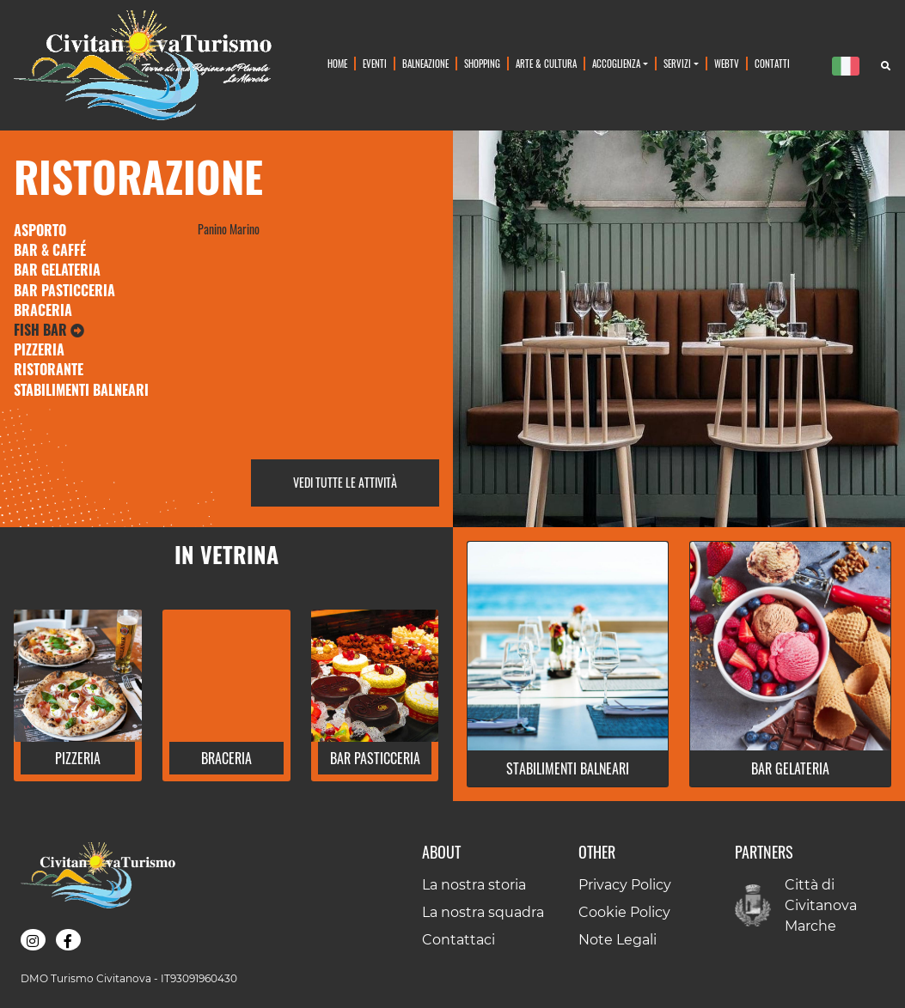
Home (337, 63)
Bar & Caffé (50, 250)
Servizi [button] (677, 63)
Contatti (772, 63)
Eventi (375, 63)
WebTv (726, 63)
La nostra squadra (483, 912)
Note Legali (617, 940)
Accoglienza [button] (616, 63)
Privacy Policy (624, 885)
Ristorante (48, 369)
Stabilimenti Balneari (81, 390)
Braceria (43, 310)
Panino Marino (229, 229)
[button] (78, 761)
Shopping (482, 63)
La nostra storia (474, 885)
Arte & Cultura (546, 63)
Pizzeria (39, 349)
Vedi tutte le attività (345, 482)
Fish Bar (49, 329)
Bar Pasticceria (64, 290)
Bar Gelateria (57, 269)
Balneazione (425, 63)
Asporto (40, 230)
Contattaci (458, 940)
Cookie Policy (624, 912)
